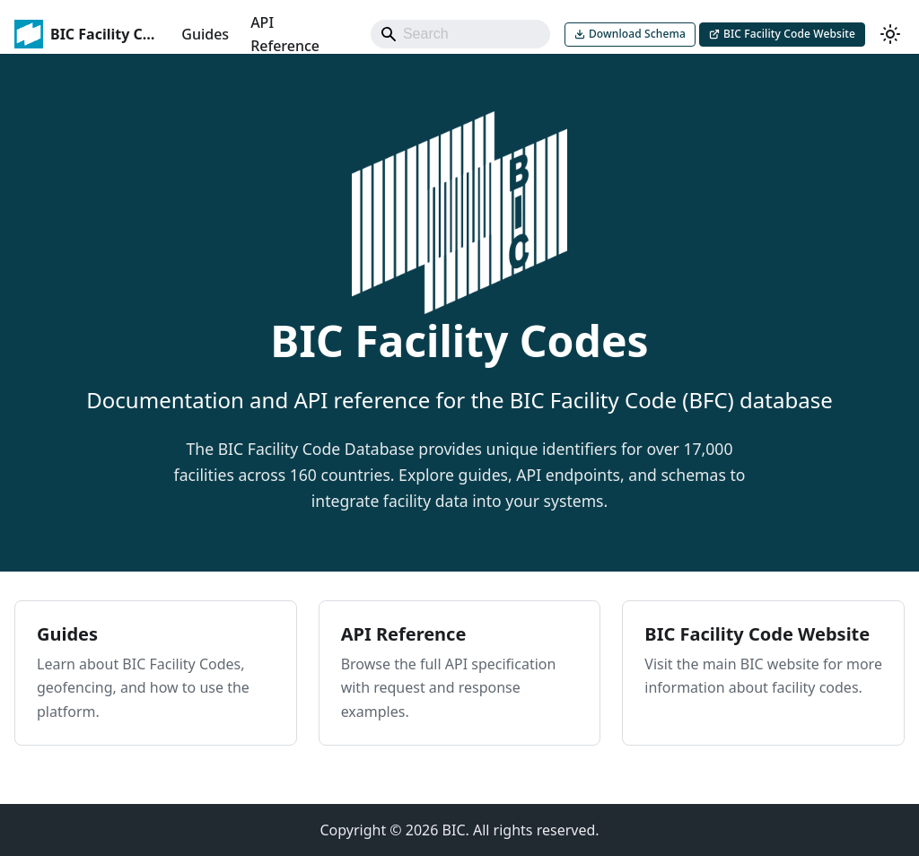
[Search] (460, 34)
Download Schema (637, 33)
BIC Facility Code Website (789, 33)
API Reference (284, 34)
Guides (205, 34)
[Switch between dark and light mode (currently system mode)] (890, 34)
